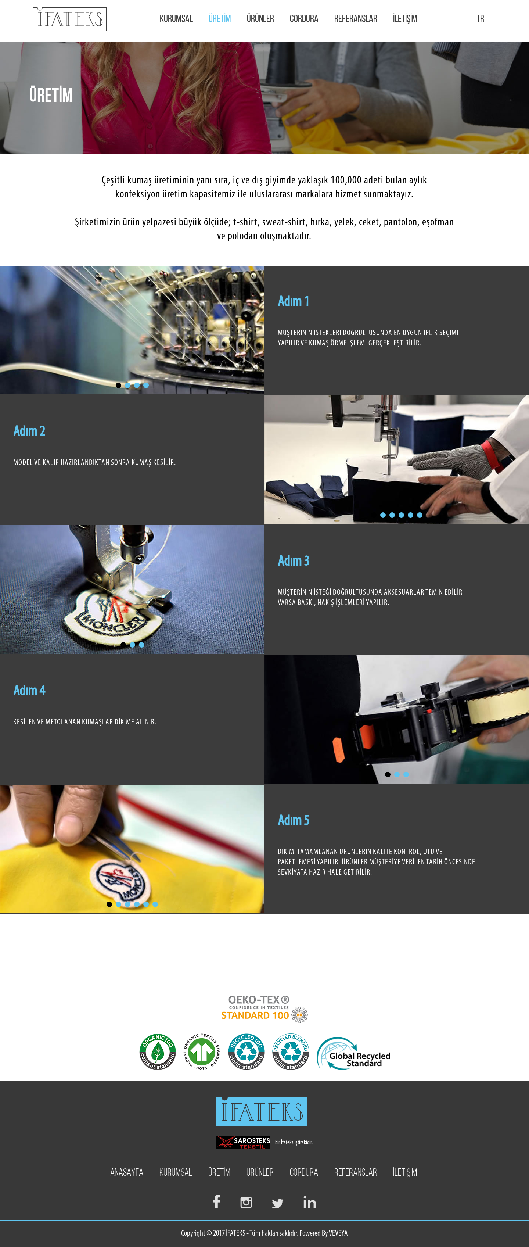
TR (480, 19)
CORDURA (304, 19)
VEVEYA (338, 1233)
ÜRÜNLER (260, 19)
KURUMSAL (176, 19)
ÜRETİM (220, 19)
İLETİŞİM (405, 19)
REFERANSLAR (355, 19)
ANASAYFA (126, 1173)
